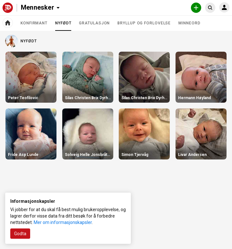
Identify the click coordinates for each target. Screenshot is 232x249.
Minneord (189, 23)
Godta (20, 233)
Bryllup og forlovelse (144, 23)
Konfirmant (34, 23)
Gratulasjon (94, 23)
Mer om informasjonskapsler (63, 222)
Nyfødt (63, 25)
